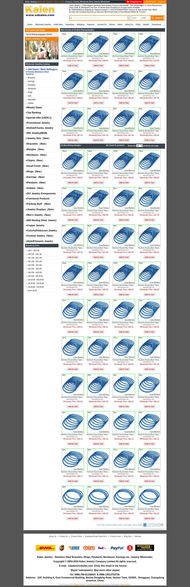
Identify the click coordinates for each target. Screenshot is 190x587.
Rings (29, 92)
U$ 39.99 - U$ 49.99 (35, 287)
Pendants (30, 85)
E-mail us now (115, 536)
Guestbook (156, 24)
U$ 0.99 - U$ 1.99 (34, 254)
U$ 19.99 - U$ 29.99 (35, 280)
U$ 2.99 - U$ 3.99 (34, 261)
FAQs (138, 24)
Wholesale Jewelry (43, 24)
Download (70, 24)
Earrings (30, 81)
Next (156, 525)
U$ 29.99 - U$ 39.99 (35, 283)
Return (112, 24)
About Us (52, 536)
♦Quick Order (150, 2)
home (30, 24)
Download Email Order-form (96, 536)
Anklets (30, 103)
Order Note (58, 24)
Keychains (31, 100)
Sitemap (138, 536)
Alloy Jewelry (125, 585)
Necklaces (31, 89)
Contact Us (63, 536)
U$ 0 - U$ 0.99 (32, 251)
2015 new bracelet (94, 585)
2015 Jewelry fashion (77, 585)
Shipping (80, 24)
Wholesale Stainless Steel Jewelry (51, 2)
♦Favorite (161, 2)
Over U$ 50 (31, 291)
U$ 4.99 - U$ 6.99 (34, 269)
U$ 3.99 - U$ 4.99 (34, 265)
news (120, 24)
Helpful (146, 24)
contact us (102, 24)
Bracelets (30, 78)
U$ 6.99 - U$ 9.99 (34, 272)
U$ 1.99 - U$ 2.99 (34, 258)
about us (129, 24)
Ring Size (127, 536)
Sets (28, 96)
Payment (90, 24)
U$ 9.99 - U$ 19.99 (34, 276)
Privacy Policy (76, 536)
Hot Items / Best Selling (41, 71)
